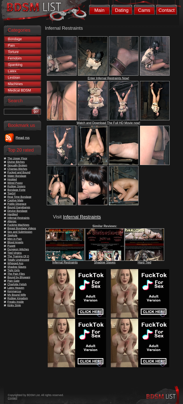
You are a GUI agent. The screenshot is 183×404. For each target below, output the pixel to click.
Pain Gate (13, 280)
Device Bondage (17, 210)
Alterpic (12, 221)
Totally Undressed (18, 259)
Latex (12, 71)
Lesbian (14, 77)
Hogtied (12, 179)
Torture (13, 52)
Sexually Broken (17, 165)
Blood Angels (15, 242)
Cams (144, 10)
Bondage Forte (16, 189)
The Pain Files (16, 273)
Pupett (11, 245)
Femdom (15, 58)
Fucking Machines (18, 224)
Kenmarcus (14, 291)
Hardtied (12, 214)
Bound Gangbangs (18, 207)
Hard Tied (144, 262)
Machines (15, 84)
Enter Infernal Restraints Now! (108, 78)
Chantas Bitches (17, 168)
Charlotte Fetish (17, 284)
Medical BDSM (19, 90)
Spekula (12, 235)
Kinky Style (14, 305)
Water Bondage (16, 175)
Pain (11, 45)
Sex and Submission (19, 231)
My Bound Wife (16, 294)
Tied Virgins (14, 252)
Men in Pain (14, 238)
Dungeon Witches (18, 249)
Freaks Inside (15, 301)
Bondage (15, 39)
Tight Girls (13, 270)
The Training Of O (18, 256)
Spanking (15, 65)
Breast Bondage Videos (21, 228)
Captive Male (15, 200)
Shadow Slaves (104, 262)
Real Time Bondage (19, 196)
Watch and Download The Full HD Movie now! (108, 123)
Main (99, 10)
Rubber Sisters (16, 186)
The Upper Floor (17, 158)
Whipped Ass (15, 263)
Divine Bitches (16, 161)
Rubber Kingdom (17, 298)
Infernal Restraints (82, 216)
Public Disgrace (16, 203)
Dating (121, 10)
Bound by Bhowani (18, 277)
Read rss (23, 138)
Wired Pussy (15, 182)
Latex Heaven (15, 287)
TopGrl (11, 193)
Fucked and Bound (18, 172)
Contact (166, 10)
